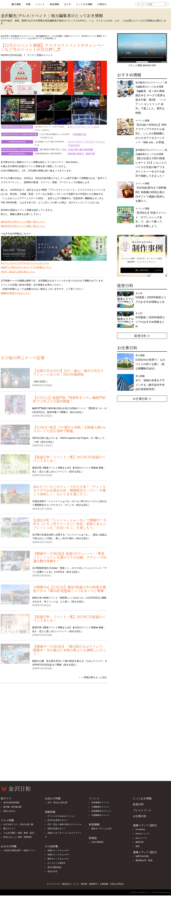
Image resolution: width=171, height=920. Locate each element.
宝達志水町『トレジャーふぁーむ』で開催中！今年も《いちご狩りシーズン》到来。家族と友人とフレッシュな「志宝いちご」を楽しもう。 (69, 524)
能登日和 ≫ (142, 335)
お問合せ (102, 4)
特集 (28, 4)
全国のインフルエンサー (58, 853)
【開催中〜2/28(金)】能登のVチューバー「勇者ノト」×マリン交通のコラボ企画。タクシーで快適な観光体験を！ (69, 557)
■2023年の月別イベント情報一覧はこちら (23, 226)
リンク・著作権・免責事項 (85, 883)
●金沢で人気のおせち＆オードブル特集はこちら (26, 267)
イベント (40, 4)
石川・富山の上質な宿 (57, 801)
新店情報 (54, 4)
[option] (142, 256)
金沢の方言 (52, 870)
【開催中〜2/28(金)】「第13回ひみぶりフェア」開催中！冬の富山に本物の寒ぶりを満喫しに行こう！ (69, 650)
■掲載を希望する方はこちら (15, 293)
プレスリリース (142, 809)
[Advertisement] (54, 327)
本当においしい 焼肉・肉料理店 (17, 836)
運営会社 (66, 883)
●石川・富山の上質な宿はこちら (18, 271)
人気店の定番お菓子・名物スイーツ (19, 849)
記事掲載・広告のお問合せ (112, 883)
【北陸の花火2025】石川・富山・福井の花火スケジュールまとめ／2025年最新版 (68, 372)
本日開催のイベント (100, 801)
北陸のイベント (71, 36)
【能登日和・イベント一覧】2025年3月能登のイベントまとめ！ (69, 458)
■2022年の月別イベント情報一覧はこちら (23, 221)
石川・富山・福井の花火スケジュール (64, 823)
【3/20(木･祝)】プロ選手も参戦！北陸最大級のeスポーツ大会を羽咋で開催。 (69, 429)
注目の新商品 (97, 841)
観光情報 (16, 4)
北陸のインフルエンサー (58, 849)
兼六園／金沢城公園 (12, 806)
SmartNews (140, 828)
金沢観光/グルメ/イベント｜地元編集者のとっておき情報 (36, 36)
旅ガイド (6, 797)
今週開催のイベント (100, 806)
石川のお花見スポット (57, 819)
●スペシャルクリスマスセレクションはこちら (25, 263)
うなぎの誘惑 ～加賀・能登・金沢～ (19, 832)
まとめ (67, 4)
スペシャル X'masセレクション (61, 815)
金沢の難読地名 (54, 866)
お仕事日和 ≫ (142, 398)
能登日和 (138, 803)
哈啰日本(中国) (142, 855)
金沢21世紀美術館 (11, 801)
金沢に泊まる (9, 810)
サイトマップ (53, 883)
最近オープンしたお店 (101, 828)
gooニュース (141, 837)
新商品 (93, 837)
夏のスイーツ (9, 828)
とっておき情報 (84, 4)
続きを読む (40, 381)
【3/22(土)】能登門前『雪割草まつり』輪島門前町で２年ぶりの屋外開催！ (69, 399)
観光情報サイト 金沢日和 (5, 4)
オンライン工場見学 (56, 862)
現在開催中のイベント (101, 810)
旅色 (138, 845)
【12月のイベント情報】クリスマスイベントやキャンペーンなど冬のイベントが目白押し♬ (53, 47)
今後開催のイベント (100, 814)
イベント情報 (150, 192)
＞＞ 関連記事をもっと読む (93, 677)
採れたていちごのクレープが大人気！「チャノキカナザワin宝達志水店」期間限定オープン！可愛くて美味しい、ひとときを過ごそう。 (69, 490)
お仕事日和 (139, 815)
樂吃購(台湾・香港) (144, 859)
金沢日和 (5, 36)
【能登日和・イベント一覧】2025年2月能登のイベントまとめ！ (69, 618)
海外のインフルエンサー (58, 858)
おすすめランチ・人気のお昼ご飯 (18, 823)
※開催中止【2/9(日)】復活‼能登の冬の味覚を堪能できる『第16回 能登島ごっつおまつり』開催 (69, 589)
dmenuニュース (142, 833)
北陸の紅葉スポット (56, 828)
